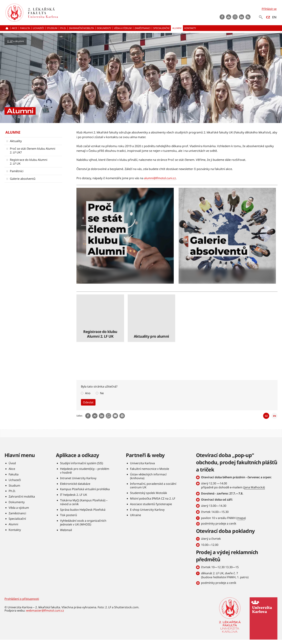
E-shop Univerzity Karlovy (147, 510)
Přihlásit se (269, 9)
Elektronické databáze (75, 484)
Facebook (222, 16)
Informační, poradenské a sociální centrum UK (153, 485)
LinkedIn (241, 16)
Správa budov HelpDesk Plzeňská (82, 510)
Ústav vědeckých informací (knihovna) (148, 476)
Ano (87, 393)
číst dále (125, 236)
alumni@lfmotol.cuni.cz (160, 178)
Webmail (66, 530)
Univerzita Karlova (142, 463)
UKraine (135, 515)
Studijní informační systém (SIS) (81, 463)
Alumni (12, 132)
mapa (241, 518)
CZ (268, 17)
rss (248, 16)
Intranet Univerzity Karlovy (78, 478)
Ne (102, 393)
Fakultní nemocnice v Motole (149, 469)
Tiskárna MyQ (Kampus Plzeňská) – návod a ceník (84, 502)
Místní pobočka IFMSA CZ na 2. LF (152, 499)
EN (274, 17)
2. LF (10, 41)
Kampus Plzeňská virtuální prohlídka (85, 489)
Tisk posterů (68, 515)
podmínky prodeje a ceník (218, 524)
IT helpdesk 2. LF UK (73, 495)
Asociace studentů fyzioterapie (151, 504)
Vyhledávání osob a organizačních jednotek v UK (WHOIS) (83, 523)
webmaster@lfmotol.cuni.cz (45, 611)
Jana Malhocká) (254, 487)
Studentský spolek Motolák (148, 493)
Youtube (228, 16)
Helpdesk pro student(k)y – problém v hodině (84, 471)
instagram (235, 16)
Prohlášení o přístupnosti (21, 599)
